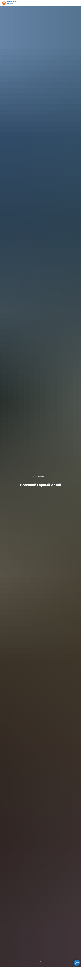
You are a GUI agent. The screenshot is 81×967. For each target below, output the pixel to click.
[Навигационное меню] (77, 3)
